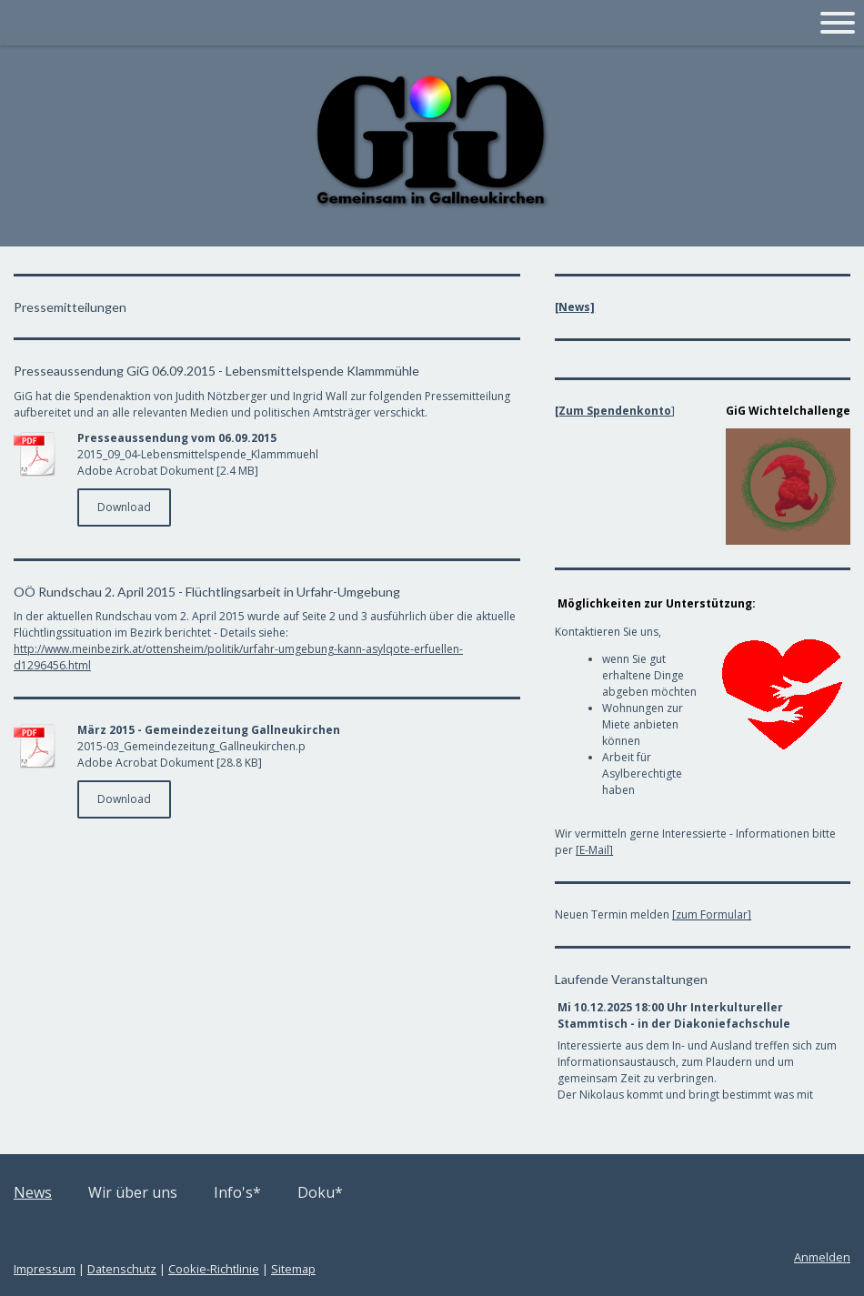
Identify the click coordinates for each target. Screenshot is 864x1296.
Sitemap (293, 1269)
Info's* (237, 1192)
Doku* (320, 1192)
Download (124, 507)
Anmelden (822, 1257)
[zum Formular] (711, 914)
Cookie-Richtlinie (213, 1269)
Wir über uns (132, 1192)
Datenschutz (121, 1269)
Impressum (44, 1269)
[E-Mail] (594, 850)
